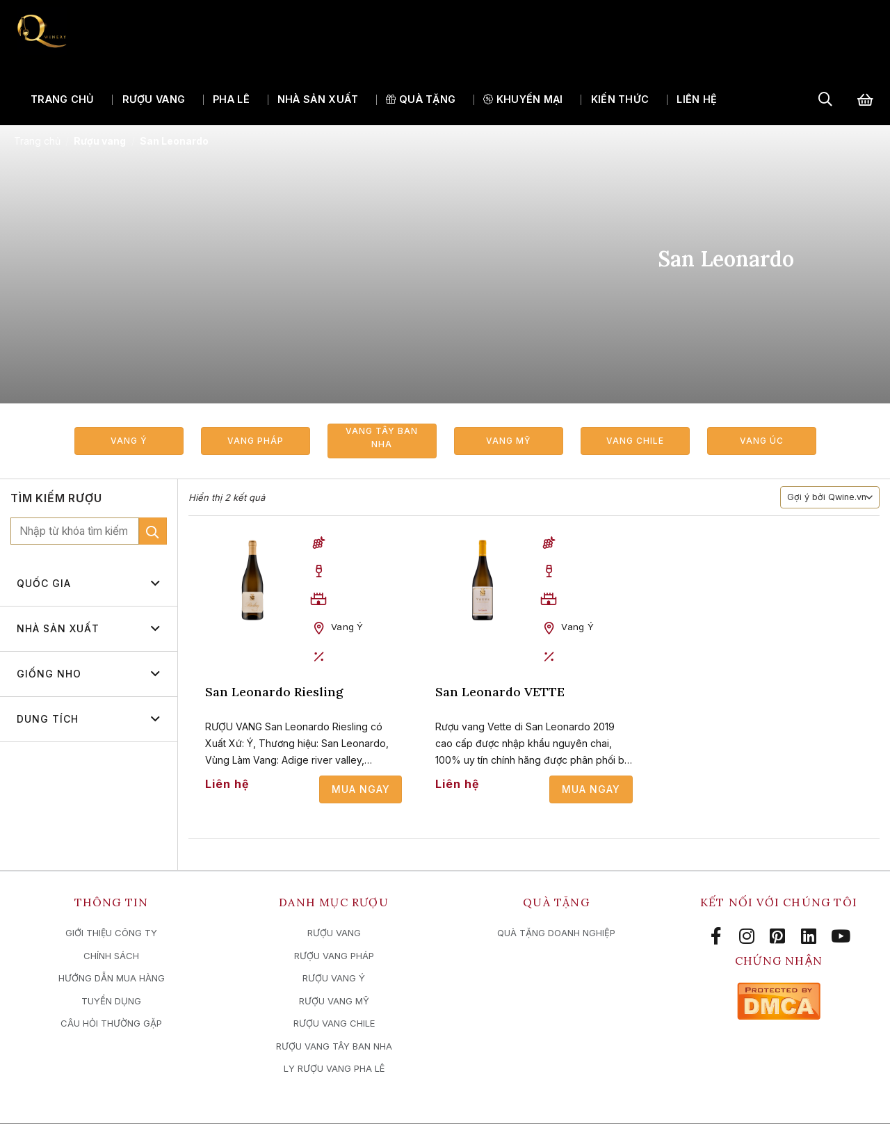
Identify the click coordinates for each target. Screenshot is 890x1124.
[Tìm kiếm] (825, 99)
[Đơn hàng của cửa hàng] (830, 499)
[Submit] (153, 531)
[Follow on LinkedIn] (811, 937)
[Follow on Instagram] (749, 937)
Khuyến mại (523, 100)
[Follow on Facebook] (718, 937)
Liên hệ (697, 100)
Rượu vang (154, 100)
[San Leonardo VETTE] (482, 580)
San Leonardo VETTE (500, 692)
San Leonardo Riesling (274, 692)
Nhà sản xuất (317, 100)
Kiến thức (620, 100)
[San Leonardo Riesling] (252, 580)
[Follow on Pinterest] (780, 937)
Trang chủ (63, 100)
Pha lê (231, 100)
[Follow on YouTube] (840, 937)
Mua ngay (361, 790)
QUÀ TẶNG (420, 100)
